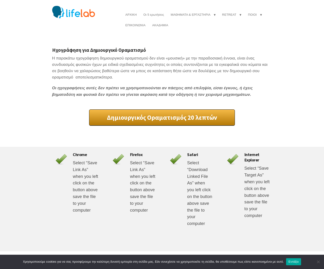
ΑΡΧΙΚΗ (131, 14)
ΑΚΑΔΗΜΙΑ (160, 25)
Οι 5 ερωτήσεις (153, 14)
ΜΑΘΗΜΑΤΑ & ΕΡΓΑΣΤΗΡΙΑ (191, 14)
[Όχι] (318, 261)
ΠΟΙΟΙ (252, 14)
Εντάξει (293, 261)
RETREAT (229, 14)
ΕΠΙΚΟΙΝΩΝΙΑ (135, 25)
